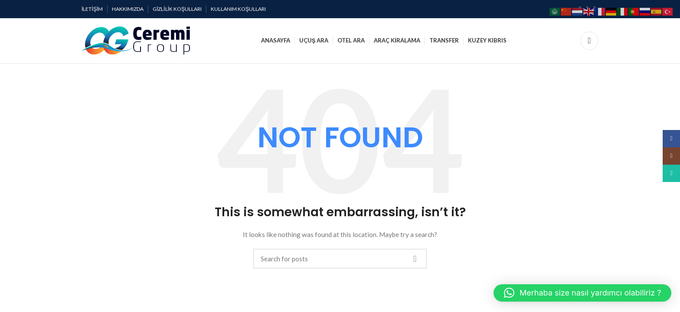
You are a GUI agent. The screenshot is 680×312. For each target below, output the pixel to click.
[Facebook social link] (671, 138)
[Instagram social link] (671, 156)
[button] (582, 293)
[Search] (589, 40)
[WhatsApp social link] (671, 173)
